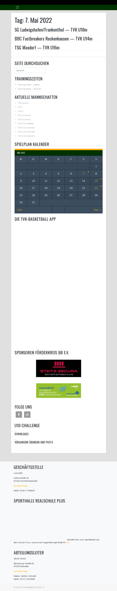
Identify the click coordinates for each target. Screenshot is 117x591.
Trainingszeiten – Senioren (29, 89)
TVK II (20, 111)
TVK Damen (23, 103)
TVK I (20, 107)
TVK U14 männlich (26, 128)
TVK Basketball (28, 587)
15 (96, 180)
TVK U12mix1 (24, 115)
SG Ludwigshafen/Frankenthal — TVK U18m (51, 29)
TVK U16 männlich (26, 132)
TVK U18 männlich (26, 136)
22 (96, 188)
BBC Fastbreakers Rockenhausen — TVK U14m (53, 38)
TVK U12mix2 (24, 119)
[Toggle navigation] (17, 7)
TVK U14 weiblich (26, 123)
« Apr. (19, 209)
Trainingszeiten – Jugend (29, 84)
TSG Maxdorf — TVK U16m (37, 47)
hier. (68, 542)
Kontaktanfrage (20, 486)
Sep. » (97, 209)
